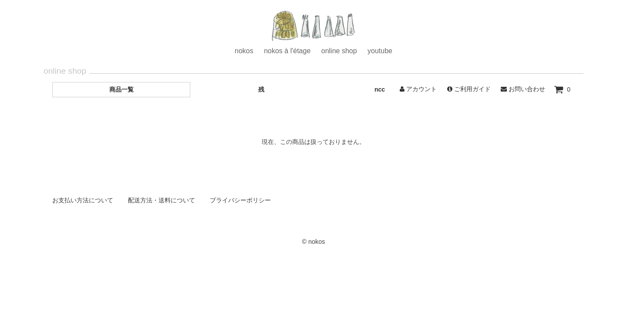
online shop (339, 51)
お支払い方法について (82, 200)
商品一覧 (121, 89)
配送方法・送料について (161, 200)
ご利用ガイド (469, 88)
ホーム (313, 27)
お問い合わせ (523, 88)
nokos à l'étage (287, 51)
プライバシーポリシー (240, 200)
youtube (379, 51)
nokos (244, 51)
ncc (379, 89)
